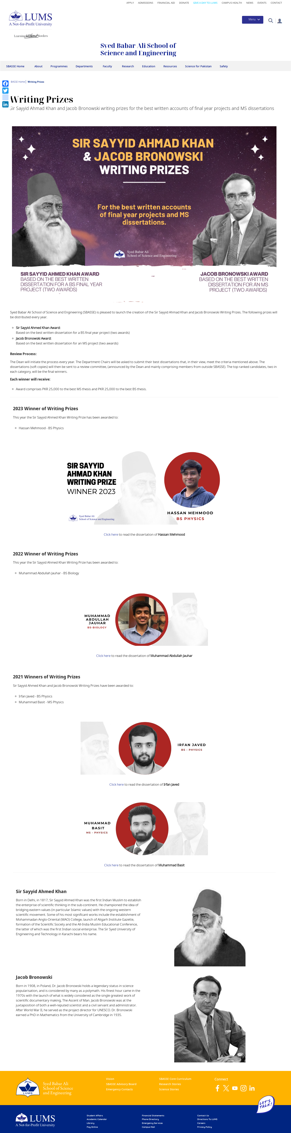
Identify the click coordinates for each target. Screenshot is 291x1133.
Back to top (282, 1124)
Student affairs (95, 1115)
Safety (224, 66)
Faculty (107, 66)
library (90, 1123)
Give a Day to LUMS (205, 2)
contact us (203, 1115)
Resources (170, 66)
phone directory (150, 1119)
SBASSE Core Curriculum (175, 1079)
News (249, 2)
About (38, 66)
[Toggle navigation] (252, 20)
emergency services (152, 1123)
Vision (110, 1079)
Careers (201, 1123)
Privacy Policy (204, 1127)
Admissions (145, 2)
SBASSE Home (15, 66)
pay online (92, 1127)
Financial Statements (153, 1115)
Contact (276, 2)
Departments (84, 66)
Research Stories (170, 1084)
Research (128, 66)
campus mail (148, 1127)
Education (148, 66)
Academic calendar (97, 1119)
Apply (130, 2)
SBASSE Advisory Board (121, 1084)
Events (262, 2)
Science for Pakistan (198, 66)
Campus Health (232, 2)
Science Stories (169, 1089)
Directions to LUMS (207, 1119)
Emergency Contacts (119, 1089)
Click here (111, 534)
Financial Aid (166, 2)
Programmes (59, 66)
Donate (184, 2)
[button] (270, 20)
